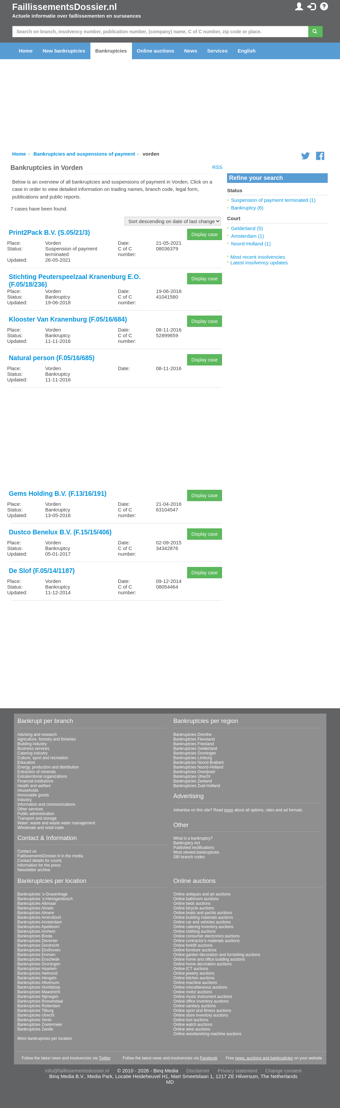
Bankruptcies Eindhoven (39, 950)
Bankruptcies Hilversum (38, 982)
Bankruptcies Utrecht (191, 776)
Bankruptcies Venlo (35, 1020)
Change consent (283, 1070)
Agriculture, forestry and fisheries (47, 739)
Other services (30, 809)
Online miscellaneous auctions (200, 987)
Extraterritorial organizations (42, 776)
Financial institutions (36, 781)
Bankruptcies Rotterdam (39, 1006)
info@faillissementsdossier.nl (77, 1070)
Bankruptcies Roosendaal (40, 1001)
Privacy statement (237, 1070)
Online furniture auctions (195, 950)
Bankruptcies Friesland (193, 744)
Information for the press (39, 865)
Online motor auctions (192, 992)
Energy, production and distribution (48, 767)
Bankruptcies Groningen (194, 753)
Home (26, 51)
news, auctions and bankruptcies (264, 1058)
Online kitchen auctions (194, 978)
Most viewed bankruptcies (196, 852)
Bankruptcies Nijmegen (38, 996)
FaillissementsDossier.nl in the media (50, 856)
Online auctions (155, 51)
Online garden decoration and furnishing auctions (217, 954)
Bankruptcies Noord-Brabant (198, 762)
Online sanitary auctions (194, 1006)
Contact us (27, 851)
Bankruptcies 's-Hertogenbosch (45, 899)
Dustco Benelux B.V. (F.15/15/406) (60, 532)
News (190, 51)
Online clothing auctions (194, 931)
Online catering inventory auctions (203, 926)
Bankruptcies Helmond (38, 973)
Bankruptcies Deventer (38, 940)
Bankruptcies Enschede (38, 959)
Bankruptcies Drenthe (192, 734)
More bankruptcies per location (45, 1038)
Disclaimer (198, 1070)
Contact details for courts (40, 860)
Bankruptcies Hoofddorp (39, 987)
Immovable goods (33, 795)
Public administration (36, 813)
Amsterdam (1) (247, 236)
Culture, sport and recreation (43, 758)
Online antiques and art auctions (202, 894)
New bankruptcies (64, 51)
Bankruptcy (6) (247, 207)
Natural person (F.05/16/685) (52, 357)
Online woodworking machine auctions (207, 1034)
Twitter (104, 1058)
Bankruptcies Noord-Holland (198, 767)
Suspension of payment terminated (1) (273, 200)
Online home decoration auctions (202, 964)
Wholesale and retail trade (41, 827)
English (247, 51)
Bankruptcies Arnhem (37, 931)
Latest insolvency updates (259, 262)
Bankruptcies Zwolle (35, 1029)
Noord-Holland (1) (251, 243)
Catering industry (33, 753)
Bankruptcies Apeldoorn (39, 926)
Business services (34, 748)
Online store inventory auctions (200, 1015)
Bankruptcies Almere (36, 912)
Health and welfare (34, 785)
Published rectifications (193, 847)
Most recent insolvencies (257, 257)
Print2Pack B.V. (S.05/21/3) (49, 232)
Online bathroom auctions (196, 899)
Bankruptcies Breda (35, 936)
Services (217, 51)
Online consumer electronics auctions (206, 936)
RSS (217, 167)
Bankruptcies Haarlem (37, 968)
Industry (25, 799)
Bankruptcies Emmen (37, 954)
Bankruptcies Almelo (36, 908)
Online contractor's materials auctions (206, 940)
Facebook (208, 1058)
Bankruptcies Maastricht (39, 992)
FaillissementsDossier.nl (64, 7)
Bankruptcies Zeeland (192, 781)
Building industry (32, 744)
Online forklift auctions (193, 945)
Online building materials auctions (203, 917)
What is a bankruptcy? (193, 838)
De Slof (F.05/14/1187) (42, 570)
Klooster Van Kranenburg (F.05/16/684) (68, 319)
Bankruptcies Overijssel (194, 771)
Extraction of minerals (37, 771)
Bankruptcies (111, 51)
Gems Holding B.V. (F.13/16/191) (58, 493)
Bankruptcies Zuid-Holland (196, 785)
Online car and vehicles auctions (202, 922)
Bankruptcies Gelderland (195, 748)
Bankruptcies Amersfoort (39, 917)
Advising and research (37, 734)
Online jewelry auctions (193, 973)
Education (26, 762)
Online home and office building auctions (209, 959)
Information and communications (46, 804)
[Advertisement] (116, 439)
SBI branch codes (189, 857)
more (228, 810)
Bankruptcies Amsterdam (40, 922)
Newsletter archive (34, 870)
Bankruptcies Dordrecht (38, 945)
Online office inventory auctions (201, 1001)
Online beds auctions (192, 903)
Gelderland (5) (247, 228)
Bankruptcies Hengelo (37, 978)
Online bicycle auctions (193, 908)
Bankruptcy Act (186, 843)
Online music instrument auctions (202, 996)
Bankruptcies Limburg (192, 758)
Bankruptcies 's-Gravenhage (43, 894)
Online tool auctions (190, 1020)
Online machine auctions (195, 982)
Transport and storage (37, 818)
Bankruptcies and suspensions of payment (84, 154)
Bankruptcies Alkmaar (37, 903)
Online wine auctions (191, 1029)
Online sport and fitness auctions (202, 1010)
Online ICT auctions (190, 968)
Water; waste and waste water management (56, 823)
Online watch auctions (192, 1024)
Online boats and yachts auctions (202, 912)
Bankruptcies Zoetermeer (40, 1024)
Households (28, 790)
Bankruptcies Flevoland (194, 739)
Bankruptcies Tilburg (36, 1010)
